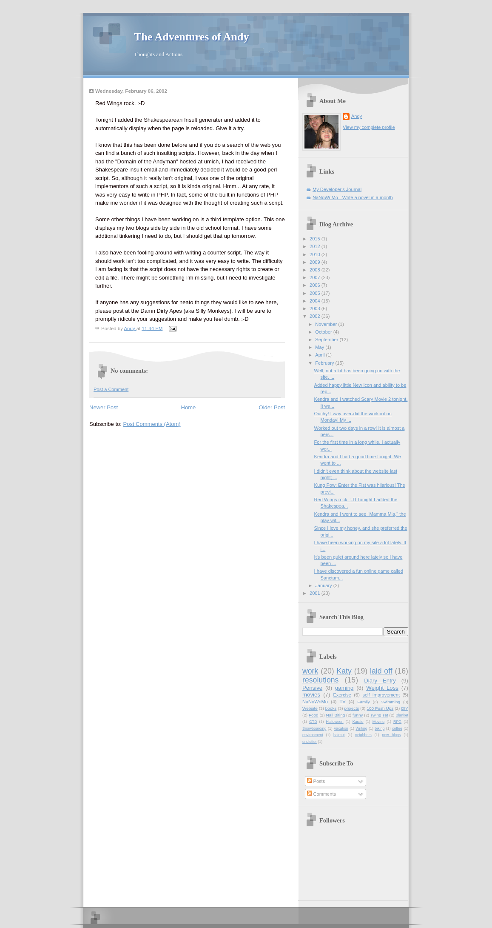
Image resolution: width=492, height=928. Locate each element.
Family (363, 702)
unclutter (309, 742)
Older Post (272, 407)
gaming (344, 688)
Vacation (341, 728)
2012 (315, 246)
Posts (316, 781)
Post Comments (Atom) (152, 424)
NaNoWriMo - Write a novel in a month (353, 197)
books (331, 708)
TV (343, 701)
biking (379, 728)
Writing (361, 728)
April (320, 354)
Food (314, 715)
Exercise (342, 694)
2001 (315, 593)
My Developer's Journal (337, 189)
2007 (315, 277)
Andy (356, 116)
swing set (379, 715)
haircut (339, 735)
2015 (315, 238)
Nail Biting (335, 715)
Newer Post (103, 407)
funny (358, 715)
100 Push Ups (380, 708)
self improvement (381, 694)
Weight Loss (382, 688)
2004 (315, 300)
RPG (397, 722)
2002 (315, 316)
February (325, 362)
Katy (343, 671)
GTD (313, 722)
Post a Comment (111, 389)
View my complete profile (369, 127)
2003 (315, 308)
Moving (378, 722)
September (327, 339)
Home (188, 407)
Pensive (312, 688)
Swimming (390, 702)
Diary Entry (380, 680)
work (310, 671)
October (324, 331)
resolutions (320, 680)
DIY (404, 708)
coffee (397, 728)
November (326, 324)
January (324, 585)
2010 (315, 254)
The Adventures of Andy (191, 37)
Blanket (402, 715)
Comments (321, 794)
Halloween (334, 722)
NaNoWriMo (315, 701)
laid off (381, 671)
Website (310, 708)
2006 (315, 285)
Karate (358, 722)
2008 (315, 269)
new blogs (391, 735)
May (320, 347)
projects (351, 708)
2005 (315, 293)
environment (312, 735)
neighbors (363, 735)
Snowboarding (314, 728)
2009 (315, 262)
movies (311, 694)
